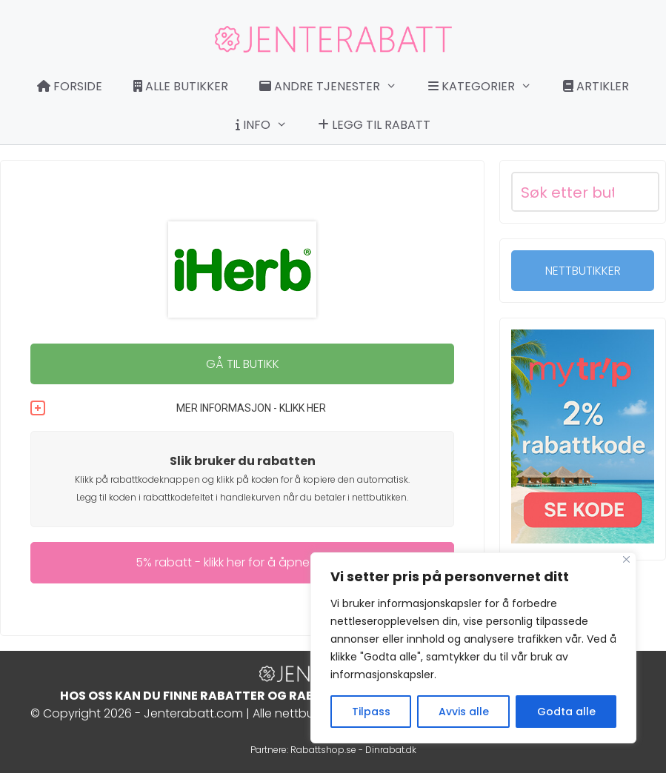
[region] (473, 647)
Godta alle (566, 711)
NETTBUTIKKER (583, 270)
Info (269, 125)
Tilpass (371, 711)
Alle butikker (180, 86)
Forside (69, 86)
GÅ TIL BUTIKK (242, 363)
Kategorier (487, 86)
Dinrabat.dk (390, 749)
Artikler (596, 86)
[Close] (626, 559)
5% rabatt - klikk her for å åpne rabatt (243, 562)
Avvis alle (464, 711)
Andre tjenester (335, 86)
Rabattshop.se (323, 749)
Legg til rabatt (374, 124)
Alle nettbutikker (297, 713)
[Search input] (567, 192)
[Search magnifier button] (639, 191)
